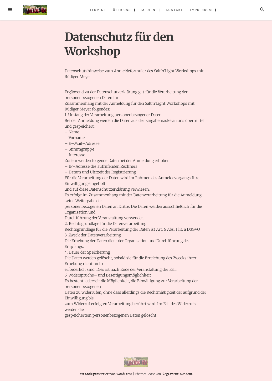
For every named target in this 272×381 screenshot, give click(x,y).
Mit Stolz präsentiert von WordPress (106, 374)
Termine (98, 10)
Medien (148, 10)
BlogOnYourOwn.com (177, 374)
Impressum (201, 10)
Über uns (122, 10)
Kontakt (174, 10)
